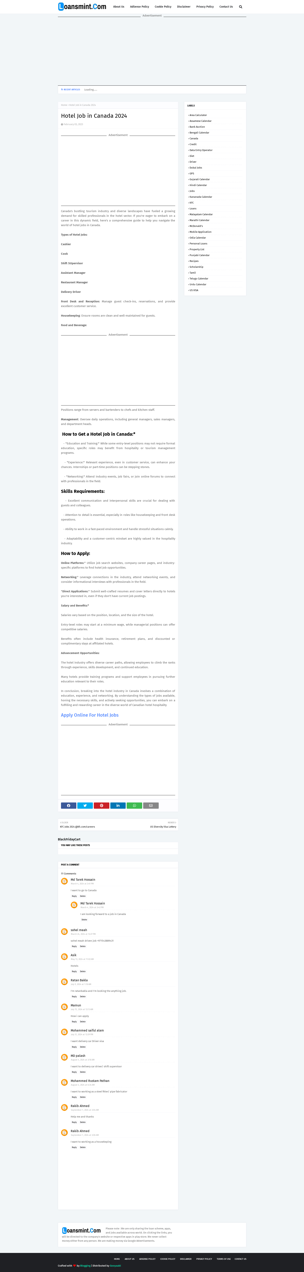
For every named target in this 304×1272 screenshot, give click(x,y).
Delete (82, 896)
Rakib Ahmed (80, 1106)
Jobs (192, 191)
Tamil (193, 272)
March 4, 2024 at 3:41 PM (82, 883)
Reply (74, 896)
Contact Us (226, 6)
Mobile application (201, 231)
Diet (192, 156)
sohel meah (79, 930)
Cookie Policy (163, 6)
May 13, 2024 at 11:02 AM (82, 959)
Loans (193, 208)
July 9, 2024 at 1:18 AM (81, 984)
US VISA (194, 290)
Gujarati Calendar (200, 179)
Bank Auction (197, 126)
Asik (73, 955)
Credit (193, 144)
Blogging (85, 1265)
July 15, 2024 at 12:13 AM (82, 1009)
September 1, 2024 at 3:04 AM (85, 1110)
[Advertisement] (152, 51)
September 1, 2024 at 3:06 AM (85, 1135)
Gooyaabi (115, 1265)
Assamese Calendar (201, 120)
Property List (197, 249)
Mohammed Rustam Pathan (90, 1081)
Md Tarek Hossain (83, 879)
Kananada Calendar (201, 196)
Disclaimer (184, 6)
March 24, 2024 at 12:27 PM (83, 934)
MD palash (78, 1056)
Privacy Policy (205, 6)
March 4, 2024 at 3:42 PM (92, 907)
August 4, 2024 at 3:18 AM (83, 1060)
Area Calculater (198, 115)
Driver (193, 161)
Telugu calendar (199, 278)
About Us (118, 6)
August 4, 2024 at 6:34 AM (83, 1085)
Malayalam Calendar (201, 214)
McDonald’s (196, 226)
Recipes (194, 261)
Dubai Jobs (196, 167)
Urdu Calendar (198, 284)
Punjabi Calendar (200, 255)
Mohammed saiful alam (87, 1030)
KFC (192, 202)
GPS (192, 173)
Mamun (76, 1005)
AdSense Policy (139, 6)
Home (64, 105)
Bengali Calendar (199, 132)
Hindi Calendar (198, 185)
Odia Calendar (198, 237)
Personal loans (198, 243)
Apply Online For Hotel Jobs (90, 715)
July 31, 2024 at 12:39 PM (82, 1034)
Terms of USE (224, 1259)
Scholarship (196, 266)
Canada (194, 138)
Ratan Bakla (79, 980)
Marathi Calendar (199, 220)
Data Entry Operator (201, 150)
